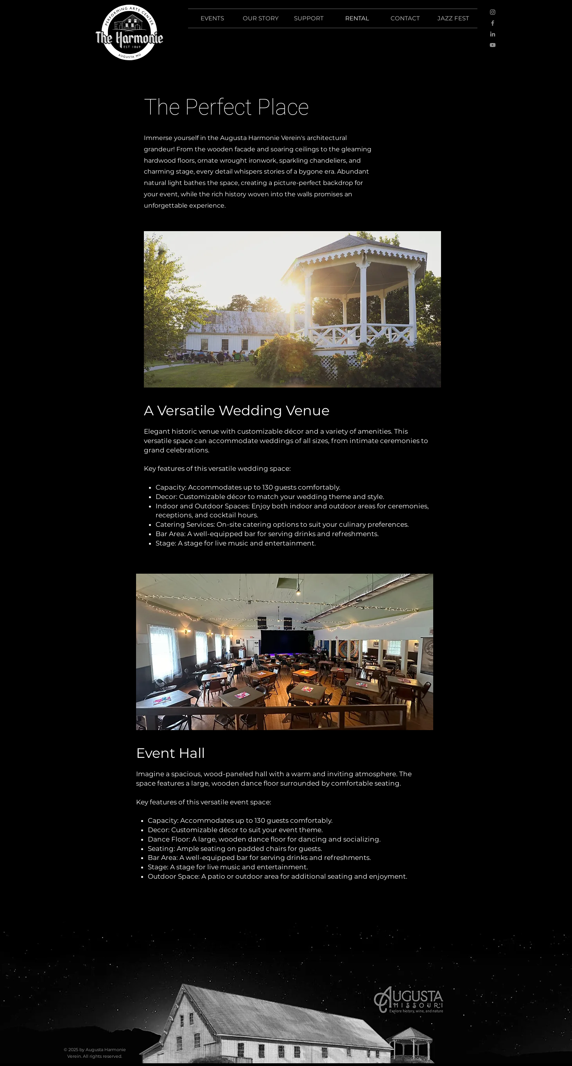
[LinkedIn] (492, 34)
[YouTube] (492, 44)
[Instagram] (492, 12)
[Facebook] (492, 23)
